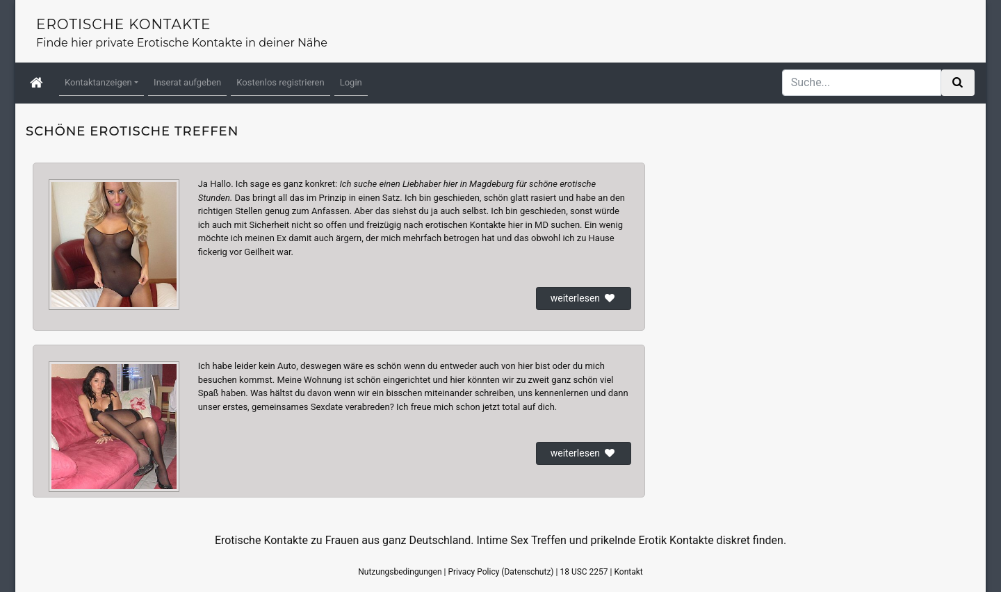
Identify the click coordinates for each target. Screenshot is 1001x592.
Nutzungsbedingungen (399, 572)
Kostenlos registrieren (280, 82)
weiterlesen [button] (584, 298)
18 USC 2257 (584, 572)
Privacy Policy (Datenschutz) (500, 572)
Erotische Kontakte (123, 24)
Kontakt (628, 572)
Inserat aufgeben (187, 82)
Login (351, 82)
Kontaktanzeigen (98, 82)
